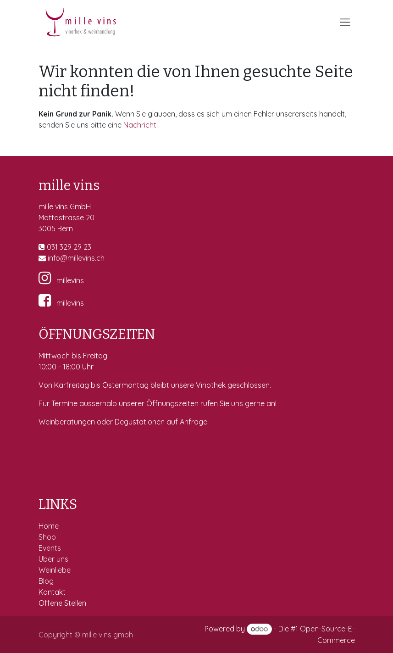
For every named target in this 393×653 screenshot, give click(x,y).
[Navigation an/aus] (345, 22)
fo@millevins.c (76, 257)
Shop (48, 536)
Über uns (53, 559)
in (50, 257)
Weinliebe (55, 570)
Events (51, 548)
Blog (46, 581)
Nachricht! (140, 124)
